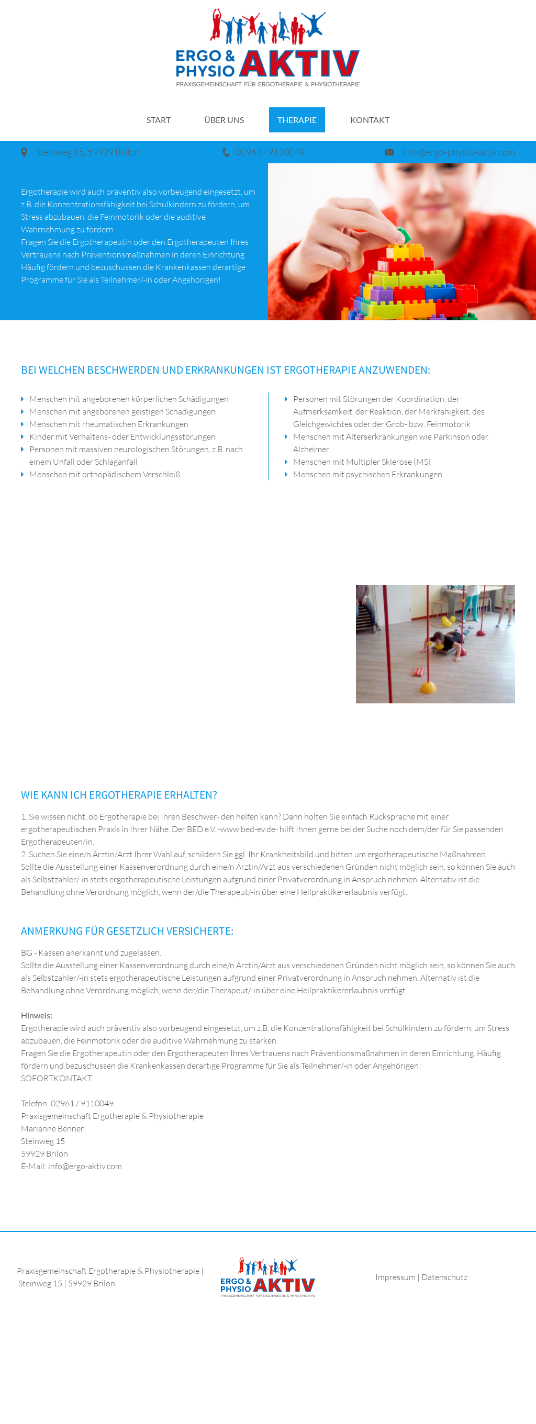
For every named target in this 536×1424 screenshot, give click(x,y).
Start (159, 120)
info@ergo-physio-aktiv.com (459, 152)
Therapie (297, 120)
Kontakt (369, 120)
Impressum (396, 1277)
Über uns (224, 120)
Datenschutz (444, 1277)
